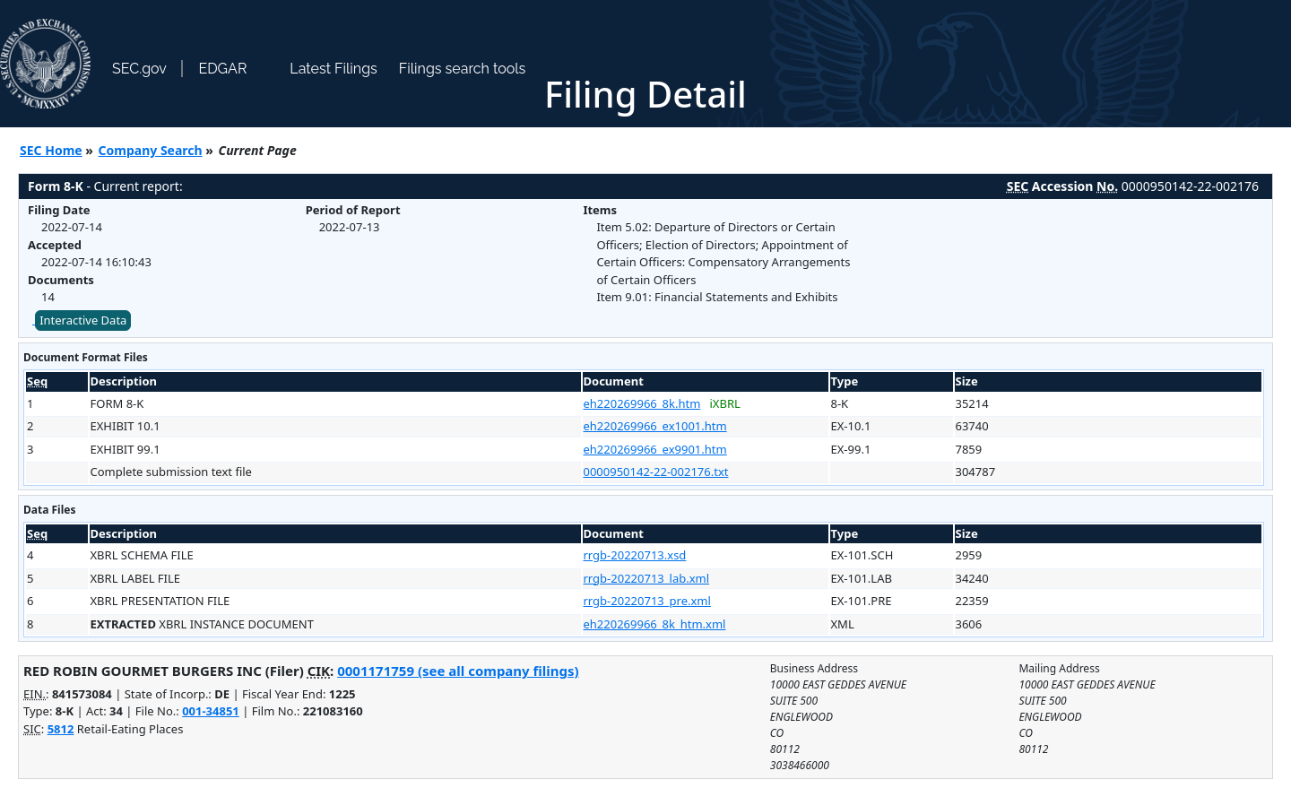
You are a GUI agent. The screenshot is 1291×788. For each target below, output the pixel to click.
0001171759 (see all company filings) (457, 671)
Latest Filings (333, 68)
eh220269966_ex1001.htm (655, 426)
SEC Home (51, 150)
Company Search (151, 150)
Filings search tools (462, 68)
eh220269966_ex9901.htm (655, 449)
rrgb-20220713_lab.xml (647, 578)
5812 (61, 729)
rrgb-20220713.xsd (635, 555)
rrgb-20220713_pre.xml (647, 601)
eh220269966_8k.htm (642, 403)
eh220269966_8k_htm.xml (655, 624)
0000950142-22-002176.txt (656, 471)
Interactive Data (82, 320)
